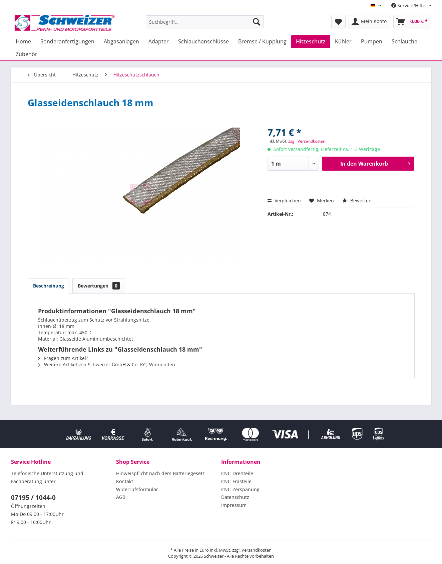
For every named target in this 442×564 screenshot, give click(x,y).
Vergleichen (284, 200)
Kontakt (124, 481)
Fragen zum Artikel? (63, 358)
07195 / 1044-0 (33, 497)
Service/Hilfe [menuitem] (409, 5)
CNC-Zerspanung (240, 489)
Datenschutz (235, 497)
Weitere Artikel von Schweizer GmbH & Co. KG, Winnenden (106, 364)
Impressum (234, 505)
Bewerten (357, 200)
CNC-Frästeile (236, 481)
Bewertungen (99, 286)
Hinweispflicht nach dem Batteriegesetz (160, 473)
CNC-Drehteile (237, 473)
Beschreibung (48, 286)
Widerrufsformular (137, 489)
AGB (120, 497)
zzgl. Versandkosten (306, 141)
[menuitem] (205, 21)
